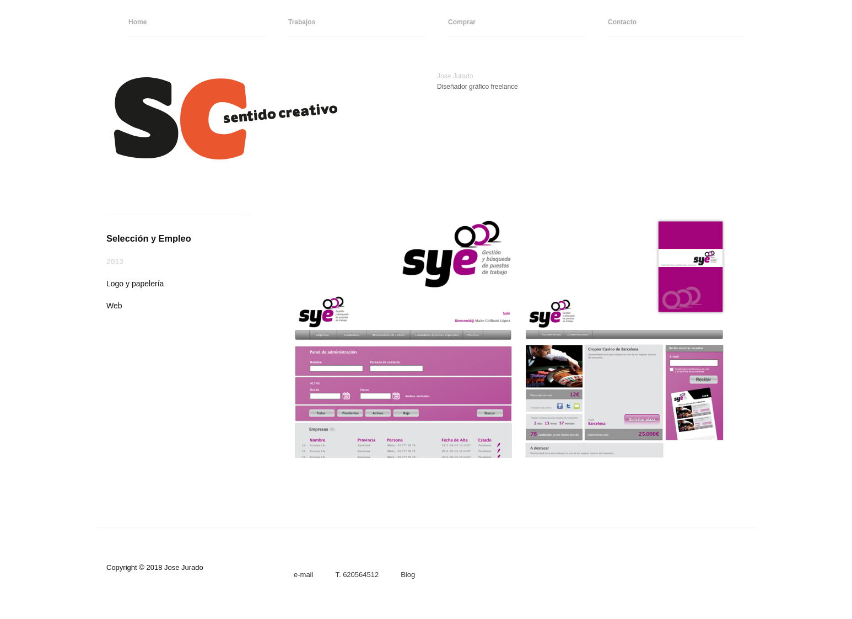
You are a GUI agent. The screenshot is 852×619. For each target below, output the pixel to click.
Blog (408, 574)
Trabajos (301, 22)
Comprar (462, 22)
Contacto (622, 22)
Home (137, 22)
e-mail (303, 574)
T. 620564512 (357, 574)
